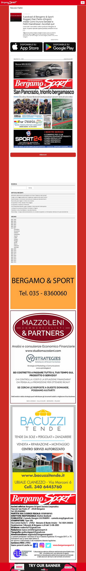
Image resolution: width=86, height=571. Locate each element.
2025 (15, 221)
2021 (14, 228)
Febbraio (16, 245)
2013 (15, 260)
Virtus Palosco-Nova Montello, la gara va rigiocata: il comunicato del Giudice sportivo (28, 206)
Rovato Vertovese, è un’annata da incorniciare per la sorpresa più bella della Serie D (28, 199)
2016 (15, 255)
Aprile (15, 242)
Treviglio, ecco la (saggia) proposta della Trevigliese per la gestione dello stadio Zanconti (29, 197)
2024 (15, 223)
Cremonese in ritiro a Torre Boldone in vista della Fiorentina (23, 210)
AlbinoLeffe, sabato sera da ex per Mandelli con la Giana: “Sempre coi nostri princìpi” (29, 195)
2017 (15, 254)
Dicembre (16, 229)
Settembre (17, 234)
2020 (15, 249)
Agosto (16, 236)
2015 (15, 257)
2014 (15, 259)
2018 (15, 252)
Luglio (15, 237)
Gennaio (16, 247)
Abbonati (43, 155)
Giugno (16, 239)
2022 (15, 226)
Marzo (15, 244)
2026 (15, 219)
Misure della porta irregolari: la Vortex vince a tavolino (22, 201)
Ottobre (16, 232)
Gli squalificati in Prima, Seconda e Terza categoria (21, 202)
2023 (15, 224)
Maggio (16, 241)
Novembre (17, 231)
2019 (15, 250)
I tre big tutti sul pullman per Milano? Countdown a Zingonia (24, 208)
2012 (15, 262)
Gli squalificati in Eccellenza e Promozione (20, 204)
